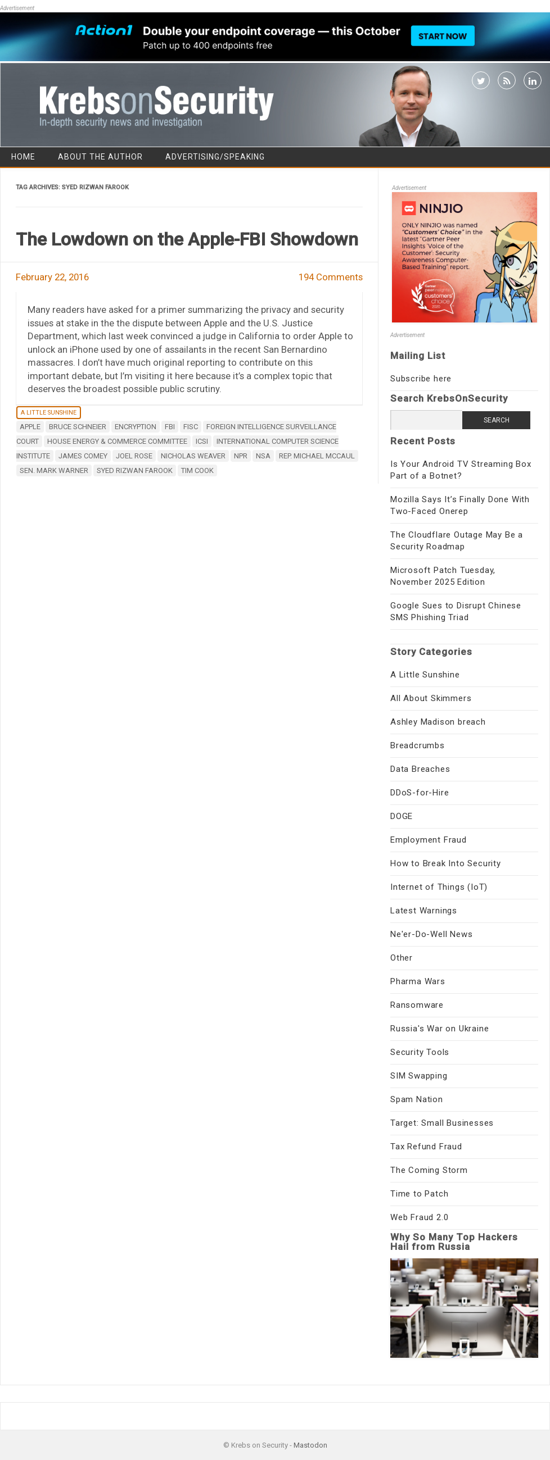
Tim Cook (197, 470)
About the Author (100, 156)
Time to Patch (419, 1194)
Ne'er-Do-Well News (431, 934)
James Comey (82, 456)
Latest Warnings (423, 911)
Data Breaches (420, 769)
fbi (170, 426)
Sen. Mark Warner (54, 470)
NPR (240, 456)
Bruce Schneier (77, 426)
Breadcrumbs (417, 745)
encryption (135, 426)
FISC (190, 426)
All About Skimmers (430, 698)
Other (401, 958)
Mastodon (310, 1445)
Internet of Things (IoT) (439, 887)
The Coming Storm (429, 1170)
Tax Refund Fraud (426, 1146)
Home (23, 156)
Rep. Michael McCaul (317, 456)
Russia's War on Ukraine (439, 1029)
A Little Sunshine (48, 412)
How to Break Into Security (445, 863)
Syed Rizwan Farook (135, 470)
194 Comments (331, 277)
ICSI (202, 441)
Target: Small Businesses (442, 1123)
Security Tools (419, 1052)
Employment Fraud (428, 840)
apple (30, 426)
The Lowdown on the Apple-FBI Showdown (187, 239)
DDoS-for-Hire (419, 793)
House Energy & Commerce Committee (117, 441)
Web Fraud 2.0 (419, 1217)
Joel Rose (134, 456)
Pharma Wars (417, 981)
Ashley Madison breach (438, 722)
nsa (263, 456)
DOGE (401, 816)
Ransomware (417, 1005)
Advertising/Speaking (215, 156)
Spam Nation (416, 1099)
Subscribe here (421, 379)
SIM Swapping (419, 1076)
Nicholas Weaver (193, 456)
